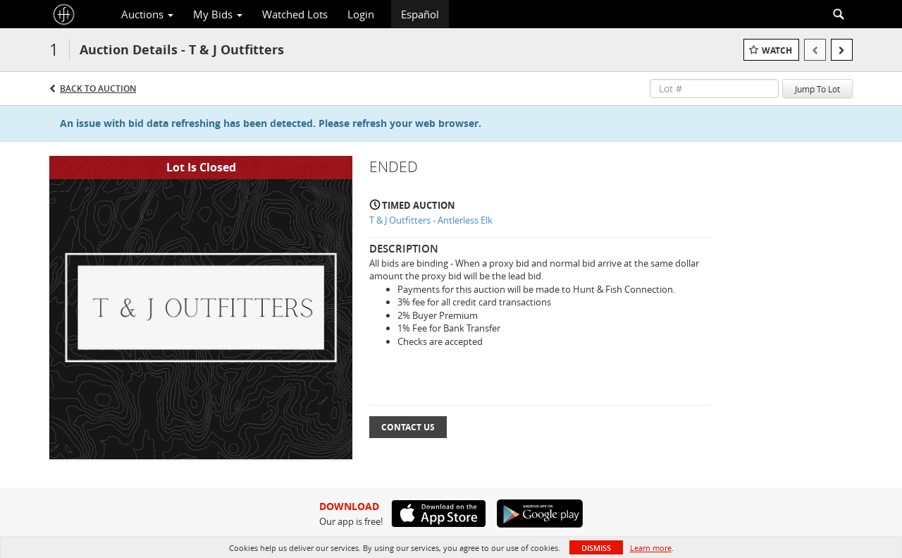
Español (420, 14)
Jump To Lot (817, 89)
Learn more (651, 547)
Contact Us (408, 427)
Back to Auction (98, 89)
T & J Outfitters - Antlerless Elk (431, 220)
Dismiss (596, 547)
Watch (777, 50)
